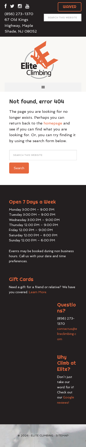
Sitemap (62, 435)
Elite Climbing (43, 60)
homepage (53, 123)
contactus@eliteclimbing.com (67, 334)
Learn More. (38, 292)
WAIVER (69, 6)
